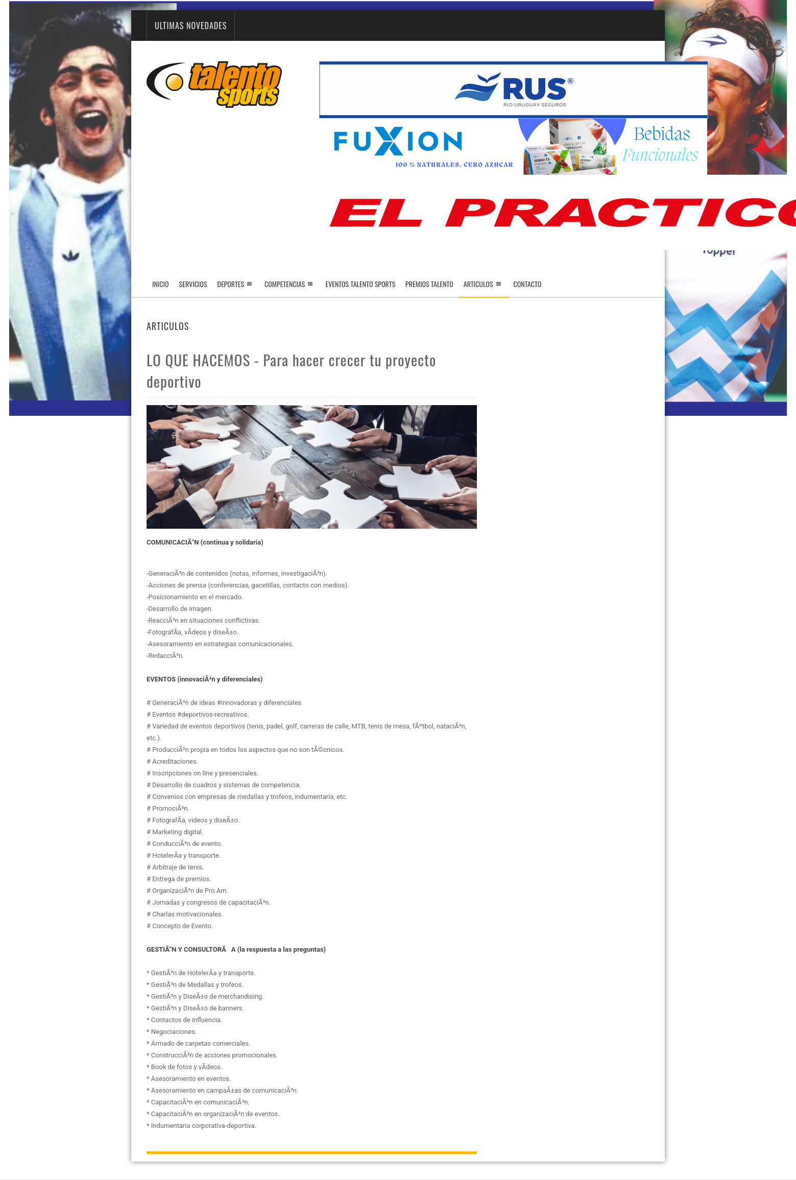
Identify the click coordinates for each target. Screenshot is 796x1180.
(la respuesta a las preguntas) (281, 949)
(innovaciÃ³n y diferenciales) (219, 679)
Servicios (193, 283)
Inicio (160, 283)
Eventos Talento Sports (360, 283)
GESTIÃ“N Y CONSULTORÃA (191, 949)
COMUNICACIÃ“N (173, 542)
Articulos (484, 287)
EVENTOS (161, 679)
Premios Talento (429, 283)
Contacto (528, 283)
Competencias (284, 283)
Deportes (231, 283)
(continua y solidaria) (232, 542)
